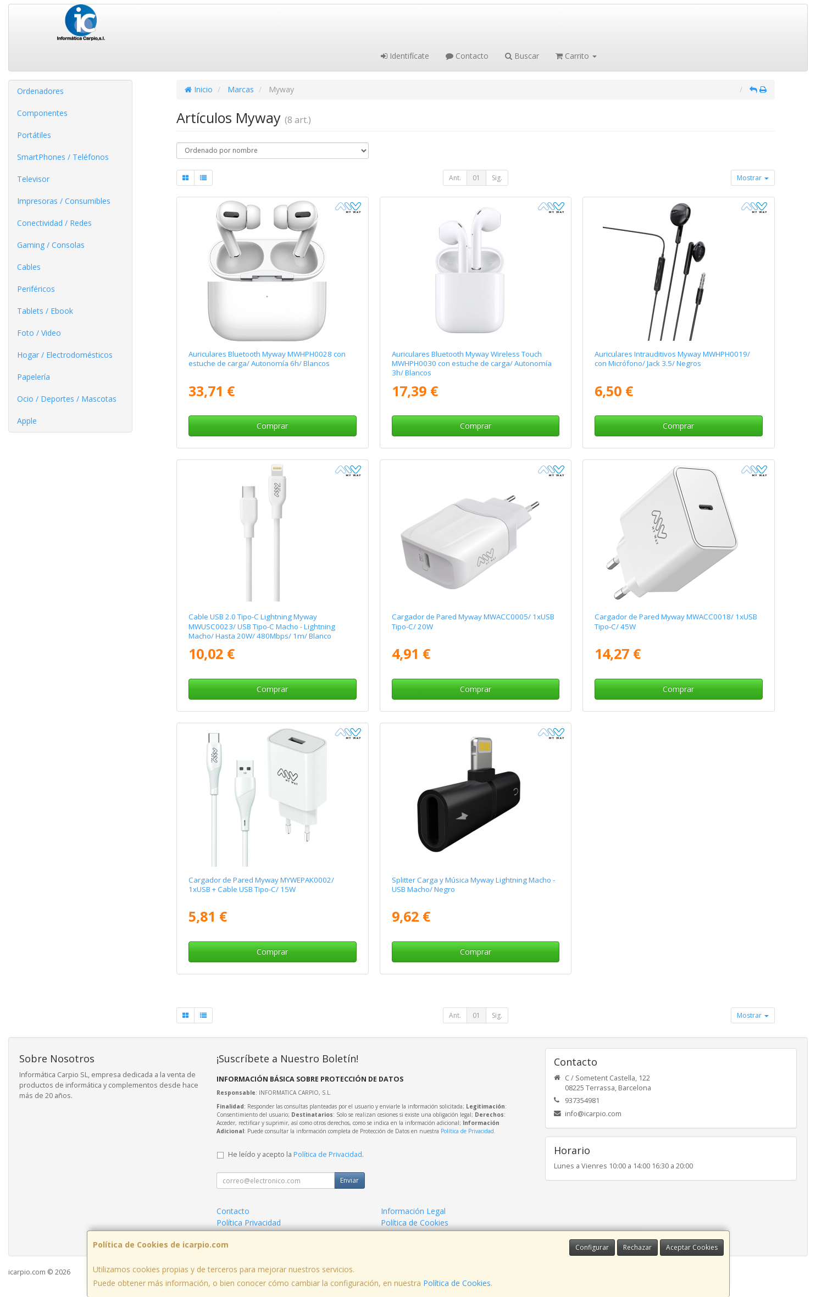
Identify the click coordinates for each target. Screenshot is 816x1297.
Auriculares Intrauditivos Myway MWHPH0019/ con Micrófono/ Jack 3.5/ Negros (672, 358)
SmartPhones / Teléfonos (63, 157)
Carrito (576, 56)
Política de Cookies (457, 1283)
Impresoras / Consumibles (63, 201)
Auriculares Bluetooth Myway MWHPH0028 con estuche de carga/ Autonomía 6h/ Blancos (267, 358)
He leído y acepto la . (296, 1154)
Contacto (467, 56)
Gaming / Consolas (51, 245)
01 (476, 177)
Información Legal (413, 1211)
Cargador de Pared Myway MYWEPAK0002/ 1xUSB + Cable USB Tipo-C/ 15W (261, 884)
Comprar (272, 425)
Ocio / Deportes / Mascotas (66, 398)
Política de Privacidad (467, 1131)
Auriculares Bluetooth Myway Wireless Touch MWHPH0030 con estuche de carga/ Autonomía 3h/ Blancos (472, 363)
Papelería (33, 377)
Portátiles (34, 135)
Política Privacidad (249, 1222)
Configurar (592, 1247)
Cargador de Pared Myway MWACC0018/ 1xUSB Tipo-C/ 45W (676, 621)
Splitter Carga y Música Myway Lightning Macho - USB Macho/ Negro (473, 884)
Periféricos (36, 289)
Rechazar (637, 1247)
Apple (27, 420)
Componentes (42, 113)
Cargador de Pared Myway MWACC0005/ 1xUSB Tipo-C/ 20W (473, 621)
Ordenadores (40, 91)
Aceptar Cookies (692, 1247)
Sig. (497, 177)
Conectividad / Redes (54, 223)
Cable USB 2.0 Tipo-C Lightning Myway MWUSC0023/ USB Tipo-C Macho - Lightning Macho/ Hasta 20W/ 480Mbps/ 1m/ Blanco (261, 626)
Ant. (455, 177)
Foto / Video (39, 333)
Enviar (349, 1180)
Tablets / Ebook (45, 311)
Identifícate (405, 56)
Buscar (522, 56)
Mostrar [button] (753, 177)
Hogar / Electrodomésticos (65, 355)
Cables (29, 267)
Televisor (33, 179)
